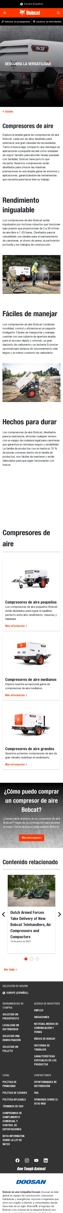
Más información (16, 626)
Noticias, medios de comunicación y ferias (46, 1028)
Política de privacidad (9, 1084)
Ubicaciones (41, 1017)
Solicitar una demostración (12, 1038)
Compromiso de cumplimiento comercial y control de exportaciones (12, 1121)
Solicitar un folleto (10, 1049)
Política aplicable (14, 1099)
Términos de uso (13, 1106)
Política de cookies (15, 1092)
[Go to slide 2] (31, 958)
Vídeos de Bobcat (44, 1038)
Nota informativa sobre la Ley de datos (14, 1140)
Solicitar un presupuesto (11, 1016)
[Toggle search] (57, 12)
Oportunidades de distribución (45, 1084)
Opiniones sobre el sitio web (46, 1101)
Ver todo (10, 969)
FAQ (36, 1092)
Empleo (38, 1010)
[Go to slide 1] (25, 958)
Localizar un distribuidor (11, 1027)
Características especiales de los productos (45, 1060)
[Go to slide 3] (37, 958)
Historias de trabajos (42, 1047)
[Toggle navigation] (6, 12)
